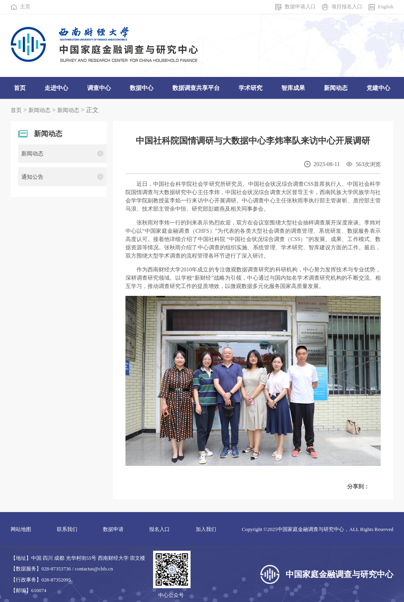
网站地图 (21, 529)
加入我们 (206, 529)
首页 (16, 110)
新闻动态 (39, 110)
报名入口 (159, 529)
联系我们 (67, 529)
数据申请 (113, 529)
